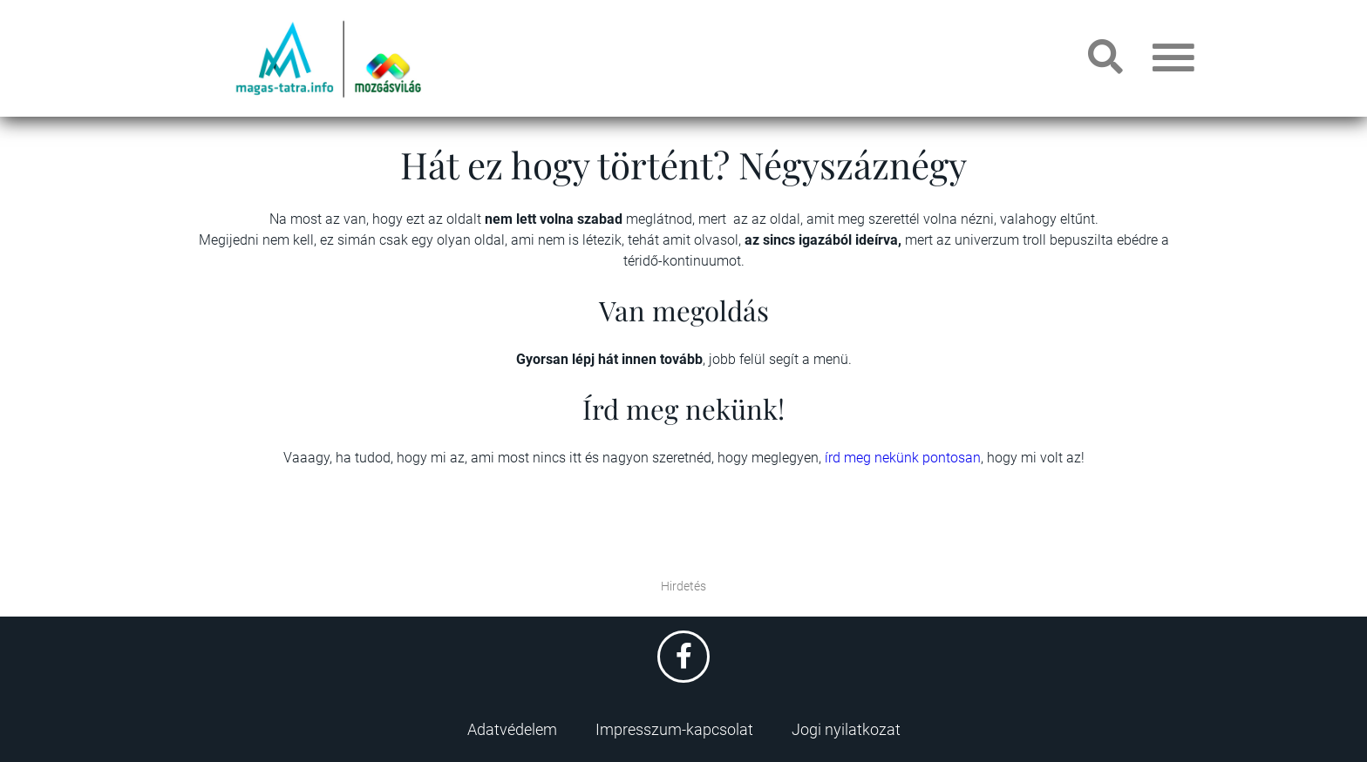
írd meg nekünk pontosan (903, 457)
